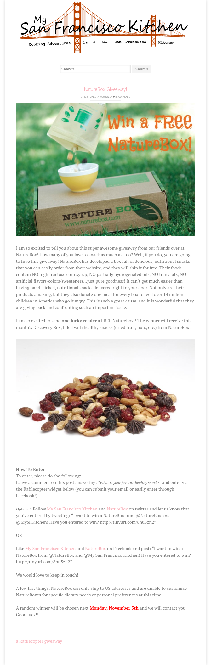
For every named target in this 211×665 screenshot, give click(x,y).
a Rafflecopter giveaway (39, 641)
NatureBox (117, 509)
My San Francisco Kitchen (72, 509)
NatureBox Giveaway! (105, 89)
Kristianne (90, 96)
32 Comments (121, 96)
